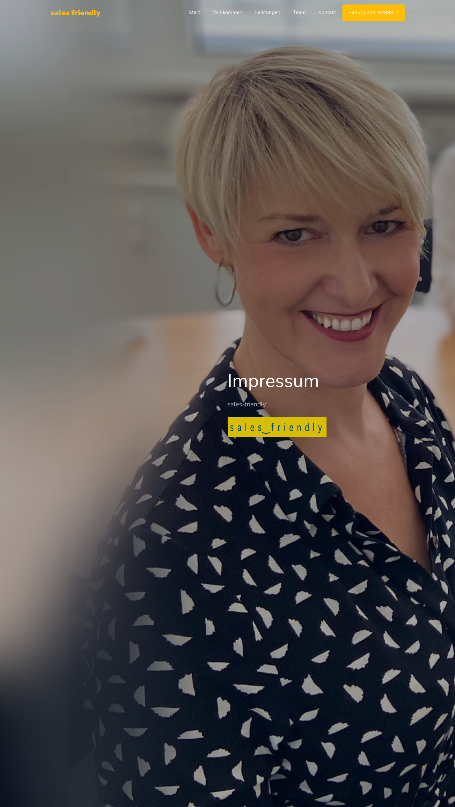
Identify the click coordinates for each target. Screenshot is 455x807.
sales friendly (75, 13)
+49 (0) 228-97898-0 (374, 12)
